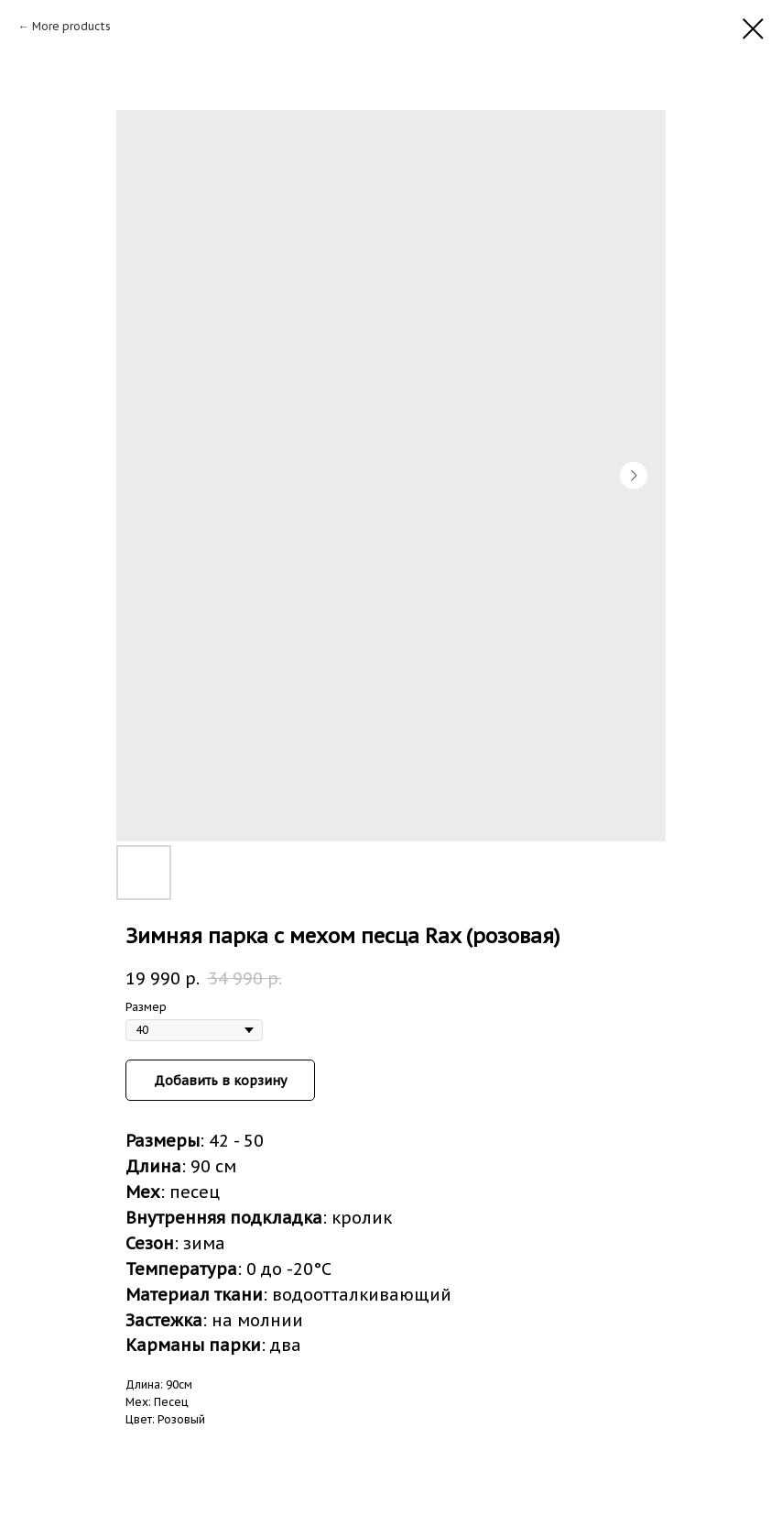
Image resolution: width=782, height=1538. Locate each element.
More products (71, 26)
